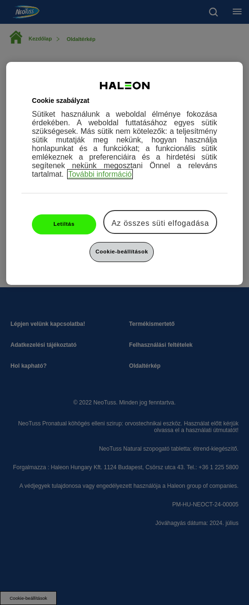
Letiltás (63, 224)
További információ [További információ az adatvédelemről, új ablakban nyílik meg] (99, 174)
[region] (124, 173)
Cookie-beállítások (121, 251)
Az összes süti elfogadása (160, 223)
